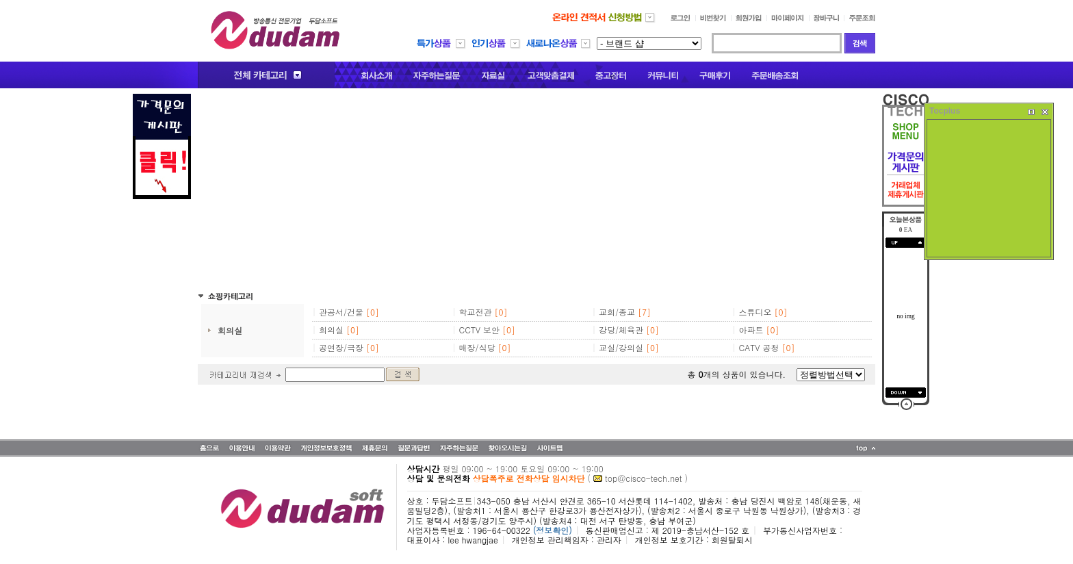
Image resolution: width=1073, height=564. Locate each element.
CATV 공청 (759, 347)
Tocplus (944, 111)
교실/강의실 (621, 347)
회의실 (230, 330)
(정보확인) (552, 530)
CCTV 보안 (479, 329)
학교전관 (475, 312)
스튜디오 (755, 312)
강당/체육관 (621, 329)
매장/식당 (477, 347)
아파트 (751, 329)
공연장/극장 (341, 347)
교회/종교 (617, 312)
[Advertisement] (536, 189)
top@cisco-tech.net (643, 478)
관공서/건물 (341, 312)
